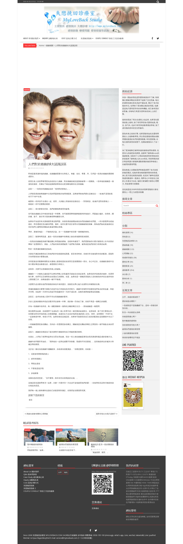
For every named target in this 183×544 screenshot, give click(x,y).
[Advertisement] (91, 68)
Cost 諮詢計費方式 (69, 38)
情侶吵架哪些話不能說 (131, 337)
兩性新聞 (125, 232)
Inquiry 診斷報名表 (50, 38)
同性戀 (125, 236)
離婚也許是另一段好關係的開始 (102, 445)
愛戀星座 (125, 266)
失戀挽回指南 (86, 38)
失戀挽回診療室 (128, 241)
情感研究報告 (127, 257)
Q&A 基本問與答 (30, 474)
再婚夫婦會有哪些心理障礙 (37, 414)
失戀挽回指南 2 (30, 488)
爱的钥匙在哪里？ (129, 301)
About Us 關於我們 (31, 38)
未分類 (125, 274)
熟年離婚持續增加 (35, 444)
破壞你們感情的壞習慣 (68, 444)
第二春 (125, 282)
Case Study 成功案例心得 (34, 477)
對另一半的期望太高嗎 (131, 312)
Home (41, 45)
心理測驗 (125, 253)
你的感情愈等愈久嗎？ (131, 325)
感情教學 (125, 270)
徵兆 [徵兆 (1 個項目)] (65, 472)
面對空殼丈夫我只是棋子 (106, 414)
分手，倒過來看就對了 (131, 297)
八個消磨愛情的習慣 (130, 333)
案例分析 (125, 278)
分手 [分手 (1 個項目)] (60, 472)
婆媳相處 (125, 245)
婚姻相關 (49, 45)
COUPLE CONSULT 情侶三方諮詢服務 (110, 38)
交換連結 (95, 508)
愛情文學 (125, 262)
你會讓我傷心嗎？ (129, 316)
